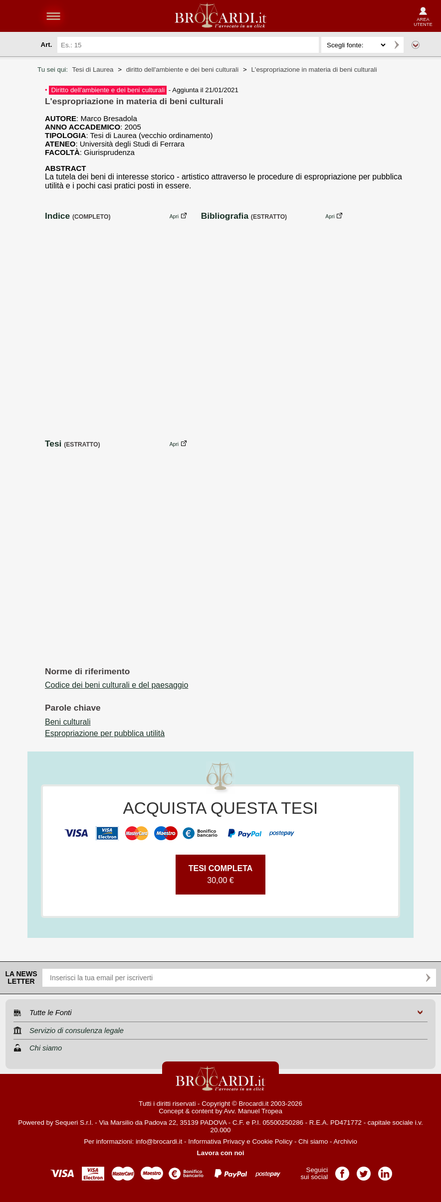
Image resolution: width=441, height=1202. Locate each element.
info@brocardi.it (159, 1141)
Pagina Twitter (364, 1170)
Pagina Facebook (342, 1170)
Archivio (345, 1141)
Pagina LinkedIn (385, 1170)
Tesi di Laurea (92, 69)
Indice (57, 216)
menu (53, 16)
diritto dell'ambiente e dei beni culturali (182, 69)
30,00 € (221, 874)
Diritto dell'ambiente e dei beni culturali (108, 90)
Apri (174, 216)
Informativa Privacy (216, 1141)
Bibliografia (224, 216)
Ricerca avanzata (416, 45)
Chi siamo (313, 1141)
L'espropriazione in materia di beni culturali (314, 69)
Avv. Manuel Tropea (253, 1111)
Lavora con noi (220, 1153)
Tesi (53, 444)
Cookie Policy (272, 1141)
